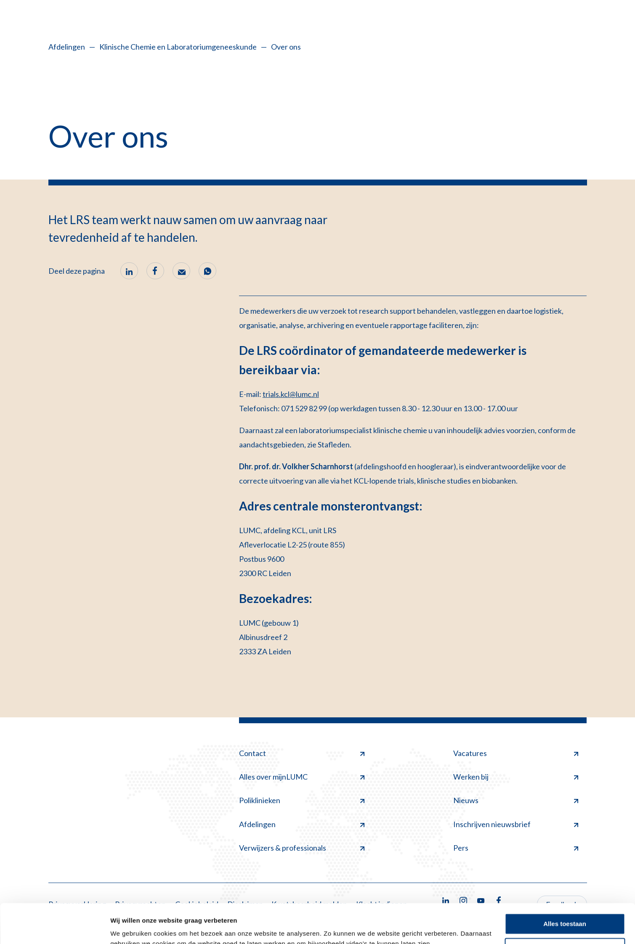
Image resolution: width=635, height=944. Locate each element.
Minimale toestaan (564, 908)
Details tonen (130, 927)
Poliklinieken (301, 800)
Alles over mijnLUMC (301, 776)
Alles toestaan (564, 884)
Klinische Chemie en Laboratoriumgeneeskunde (178, 46)
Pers (516, 847)
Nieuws (516, 800)
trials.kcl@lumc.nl (291, 394)
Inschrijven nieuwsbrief (516, 824)
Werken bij (516, 776)
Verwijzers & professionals (301, 847)
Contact (301, 753)
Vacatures (516, 753)
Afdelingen (66, 46)
